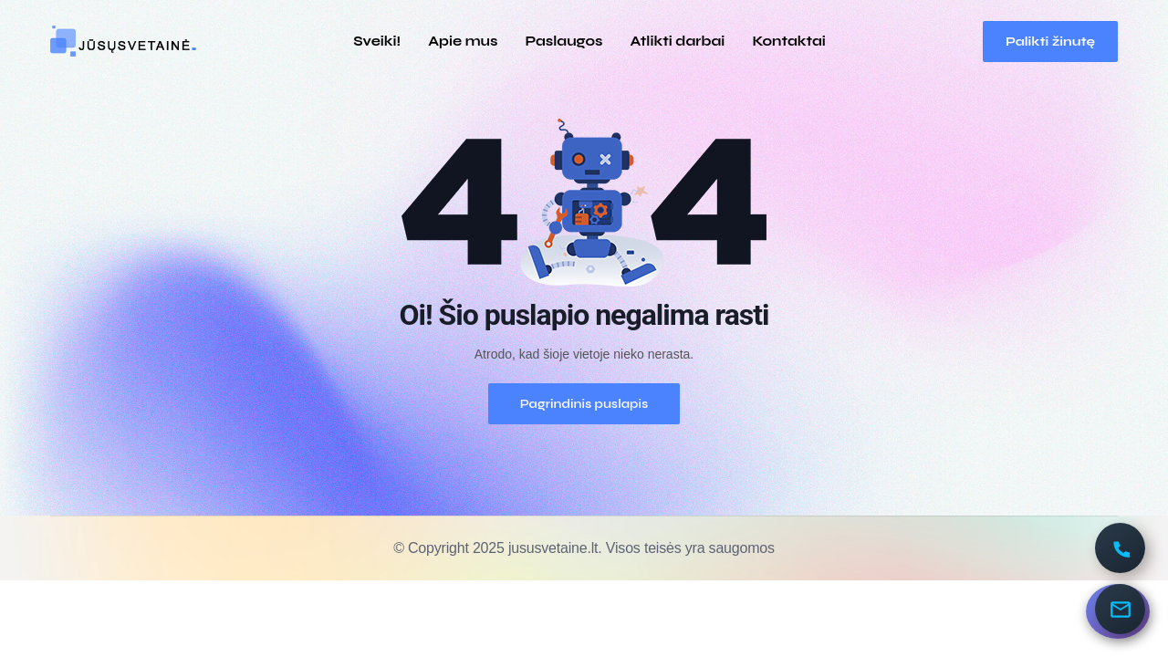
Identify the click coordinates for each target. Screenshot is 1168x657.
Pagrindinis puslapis (584, 404)
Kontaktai (788, 41)
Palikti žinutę (1050, 41)
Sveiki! (377, 41)
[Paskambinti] (1120, 548)
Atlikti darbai (678, 41)
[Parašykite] (1120, 609)
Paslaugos (563, 41)
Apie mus (462, 41)
